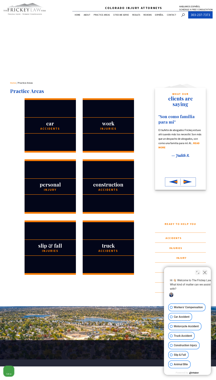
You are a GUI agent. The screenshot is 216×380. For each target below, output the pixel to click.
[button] (172, 182)
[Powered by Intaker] (187, 373)
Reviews (147, 14)
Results (136, 14)
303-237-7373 (200, 15)
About (87, 14)
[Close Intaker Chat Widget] (205, 271)
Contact (171, 14)
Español (159, 14)
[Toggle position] (197, 271)
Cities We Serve (121, 14)
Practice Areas (102, 14)
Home (77, 14)
